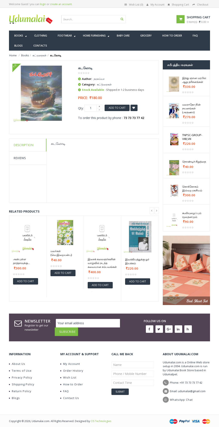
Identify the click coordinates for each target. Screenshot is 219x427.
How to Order (71, 381)
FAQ (64, 388)
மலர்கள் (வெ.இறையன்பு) (61, 253)
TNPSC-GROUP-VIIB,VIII (192, 137)
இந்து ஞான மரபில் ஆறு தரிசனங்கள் (194, 80)
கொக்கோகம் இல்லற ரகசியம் (192, 188)
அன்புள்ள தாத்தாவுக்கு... (21, 261)
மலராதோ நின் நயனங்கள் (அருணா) (191, 108)
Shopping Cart (178, 4)
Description (23, 145)
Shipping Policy (21, 381)
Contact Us (69, 395)
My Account (155, 4)
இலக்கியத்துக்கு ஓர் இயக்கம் (137, 261)
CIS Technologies (101, 418)
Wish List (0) (133, 4)
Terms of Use (20, 367)
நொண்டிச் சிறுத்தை (194, 161)
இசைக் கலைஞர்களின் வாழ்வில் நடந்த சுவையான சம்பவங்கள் (102, 263)
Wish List (68, 374)
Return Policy (20, 388)
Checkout (200, 4)
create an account (61, 4)
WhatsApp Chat (181, 396)
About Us (17, 360)
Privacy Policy (20, 374)
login (43, 4)
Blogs (14, 395)
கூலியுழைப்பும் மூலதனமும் (191, 215)
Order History (71, 367)
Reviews (19, 158)
